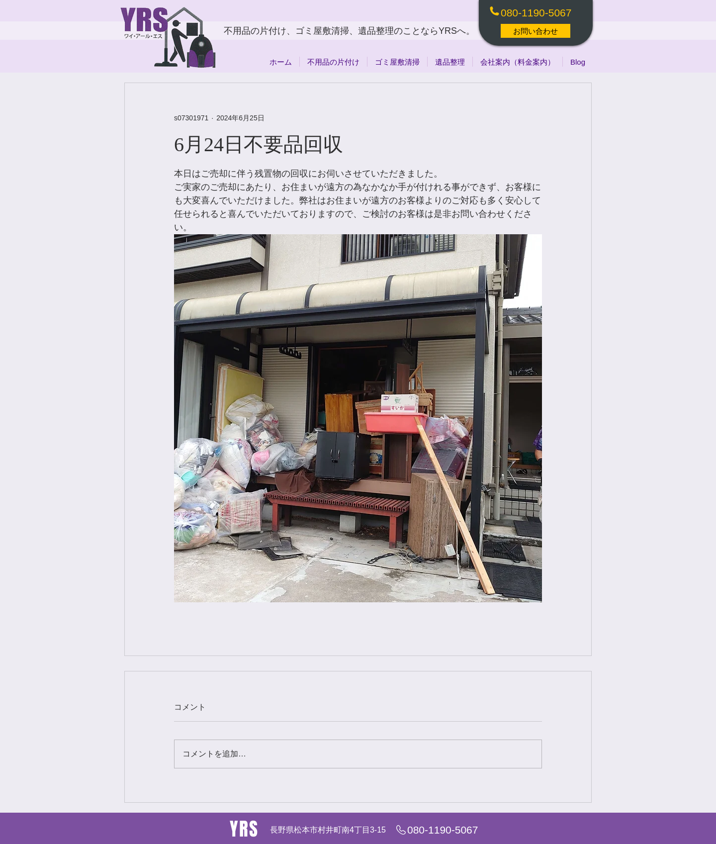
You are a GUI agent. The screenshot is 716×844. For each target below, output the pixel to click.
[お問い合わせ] (535, 31)
